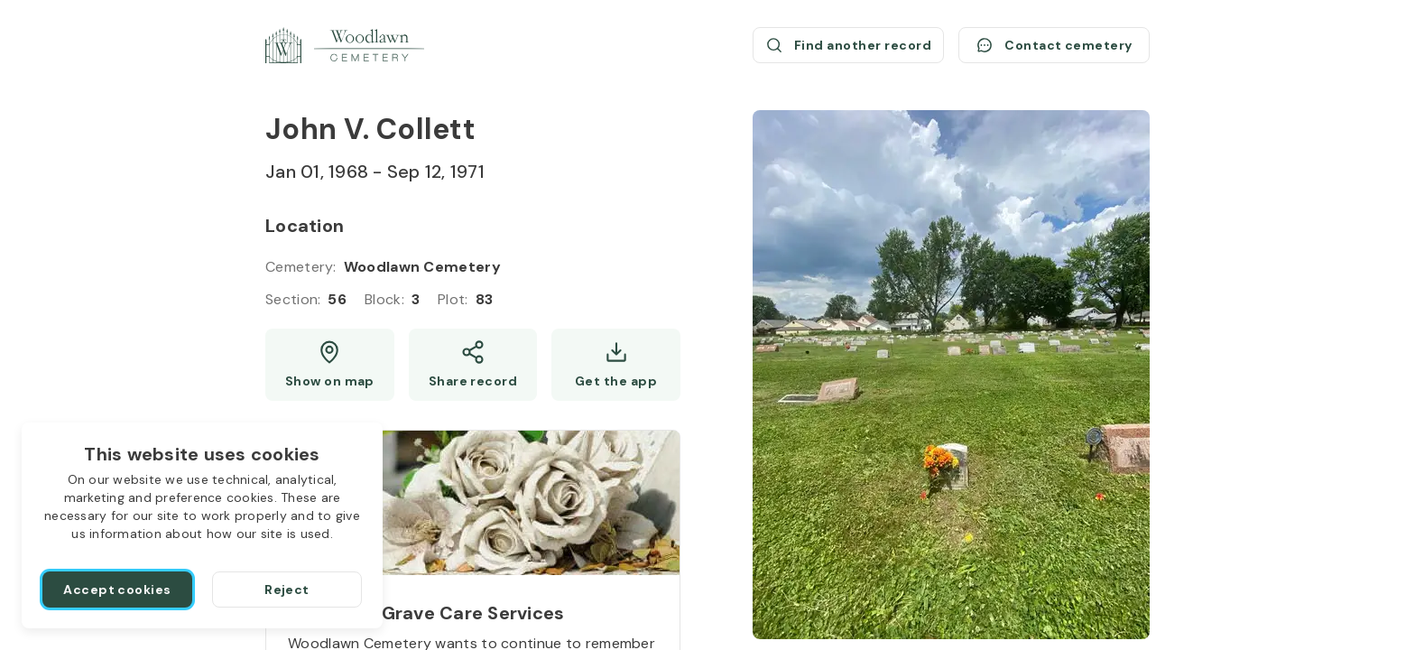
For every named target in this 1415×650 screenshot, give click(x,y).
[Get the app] (615, 365)
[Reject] (287, 589)
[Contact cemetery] (1054, 45)
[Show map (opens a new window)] (329, 365)
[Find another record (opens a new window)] (848, 45)
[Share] (473, 365)
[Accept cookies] (117, 589)
